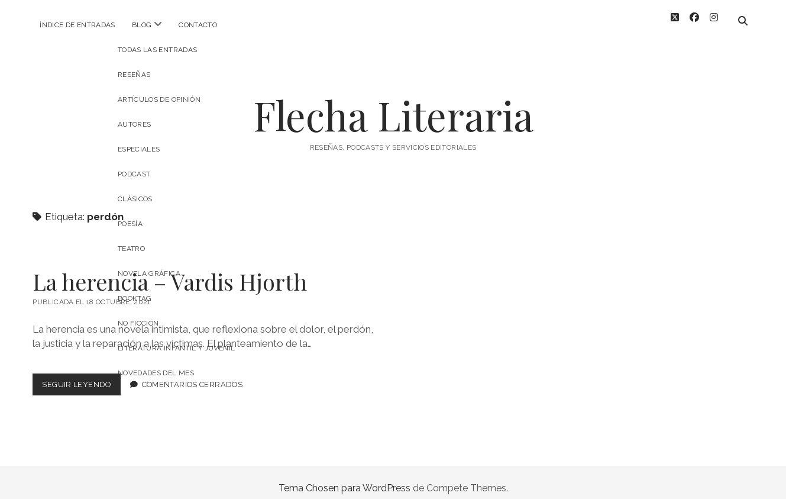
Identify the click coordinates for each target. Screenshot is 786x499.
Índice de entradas (77, 25)
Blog (141, 25)
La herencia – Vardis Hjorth (170, 271)
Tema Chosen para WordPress (344, 477)
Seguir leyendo (81, 376)
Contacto (198, 25)
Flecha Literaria (393, 104)
